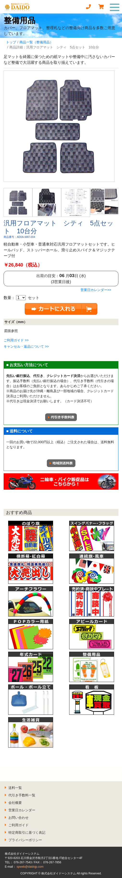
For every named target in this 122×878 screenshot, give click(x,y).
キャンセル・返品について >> (26, 346)
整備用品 (20, 20)
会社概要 (15, 803)
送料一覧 (15, 788)
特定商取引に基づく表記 (26, 832)
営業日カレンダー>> (95, 290)
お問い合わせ (18, 817)
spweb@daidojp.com (30, 866)
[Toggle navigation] (115, 7)
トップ (11, 42)
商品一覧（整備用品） (36, 42)
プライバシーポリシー (25, 840)
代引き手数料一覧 (21, 795)
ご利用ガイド (18, 825)
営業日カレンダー (21, 810)
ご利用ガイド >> (16, 340)
